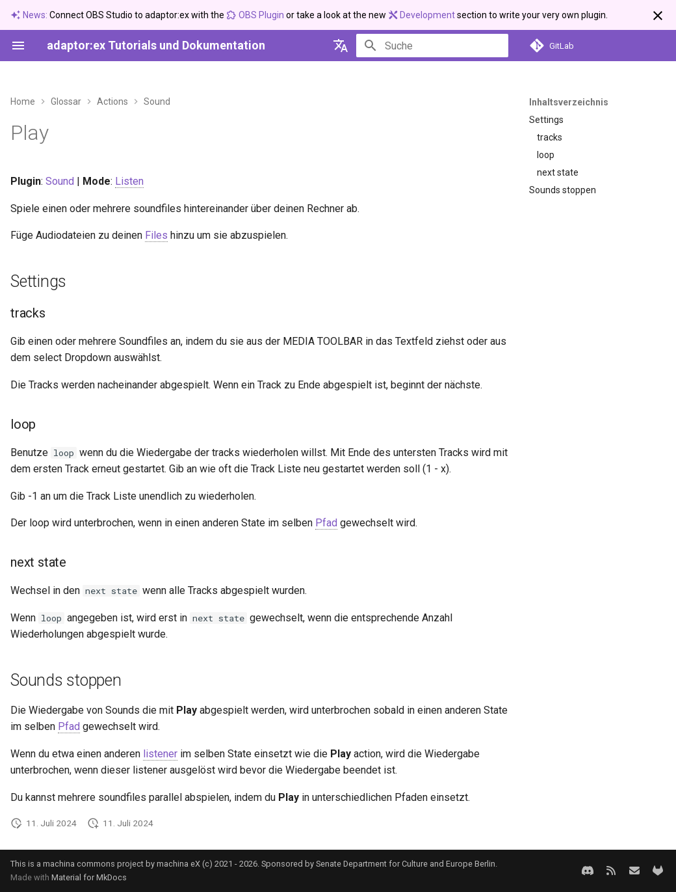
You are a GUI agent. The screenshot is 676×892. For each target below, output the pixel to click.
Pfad (326, 523)
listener (160, 754)
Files (156, 235)
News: (29, 15)
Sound (60, 181)
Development (423, 15)
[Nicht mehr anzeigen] (658, 15)
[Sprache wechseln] (341, 46)
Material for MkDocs (89, 877)
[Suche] (432, 45)
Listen (129, 181)
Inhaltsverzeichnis (568, 102)
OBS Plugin (256, 15)
